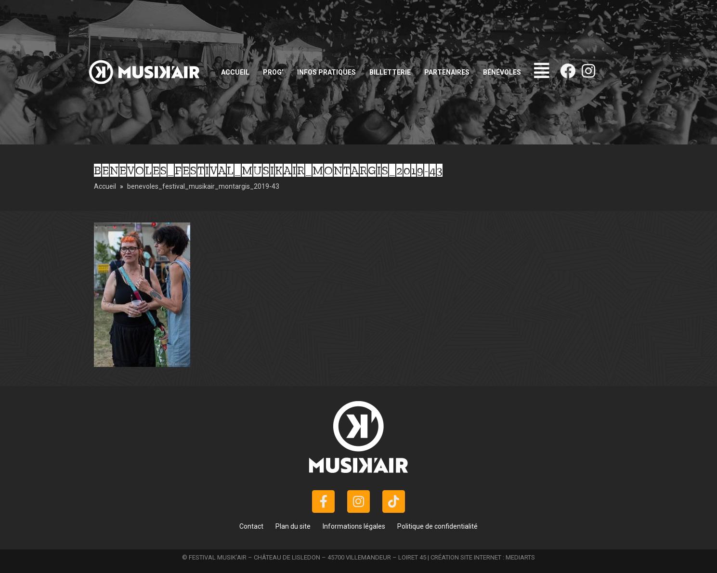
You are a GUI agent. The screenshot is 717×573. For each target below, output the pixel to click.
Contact (251, 526)
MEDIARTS (520, 557)
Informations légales (354, 526)
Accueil (235, 72)
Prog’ (273, 72)
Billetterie (390, 72)
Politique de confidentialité (437, 526)
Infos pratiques (326, 72)
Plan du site (293, 526)
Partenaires (446, 72)
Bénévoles (502, 72)
